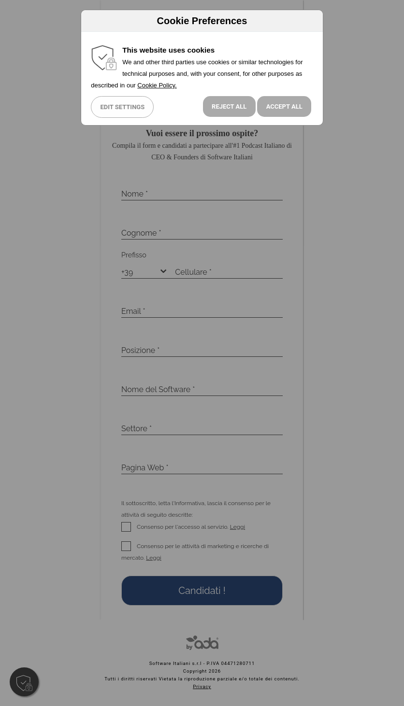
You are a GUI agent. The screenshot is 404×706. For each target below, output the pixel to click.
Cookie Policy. (156, 85)
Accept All (284, 106)
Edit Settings (122, 107)
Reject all (229, 106)
